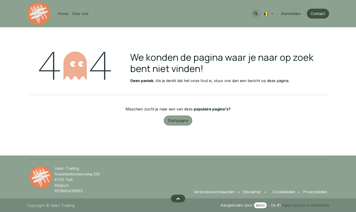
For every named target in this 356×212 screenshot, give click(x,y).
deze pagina (277, 80)
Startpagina (178, 120)
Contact (318, 13)
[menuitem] (63, 13)
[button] (256, 14)
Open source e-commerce (305, 205)
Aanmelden (291, 13)
